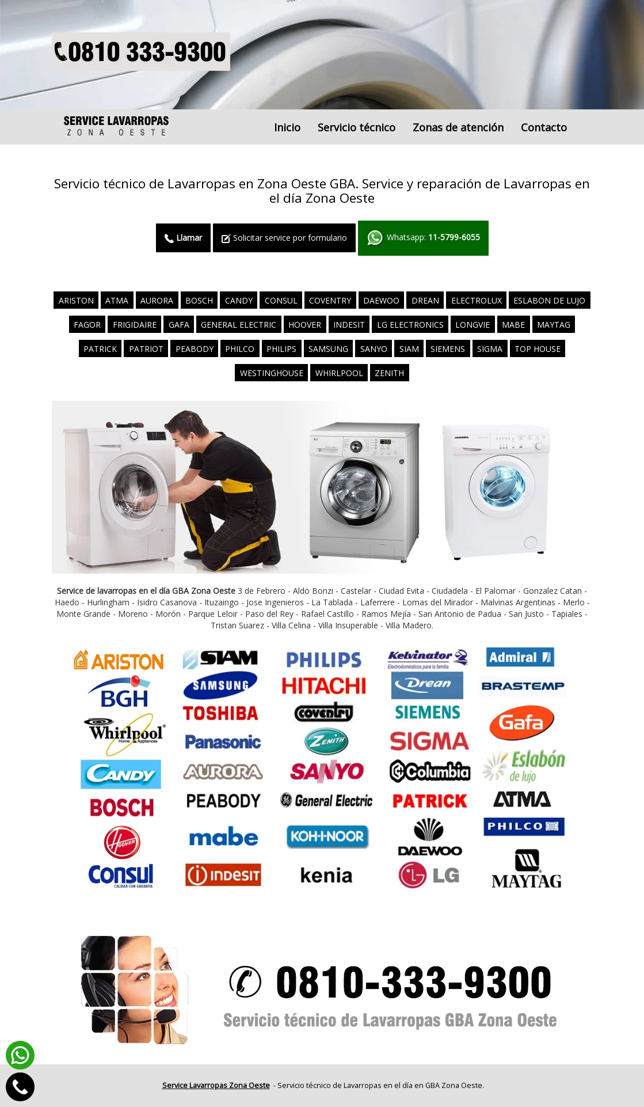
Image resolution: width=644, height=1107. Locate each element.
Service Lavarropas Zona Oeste (216, 1085)
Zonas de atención (458, 127)
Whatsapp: (423, 238)
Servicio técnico (356, 127)
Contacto (544, 127)
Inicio (287, 127)
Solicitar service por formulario (284, 237)
